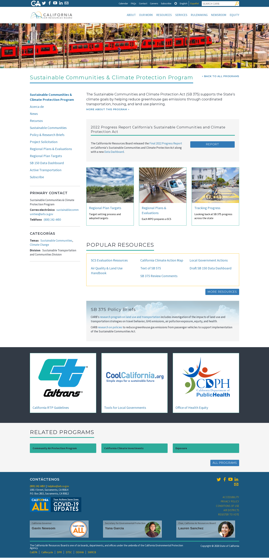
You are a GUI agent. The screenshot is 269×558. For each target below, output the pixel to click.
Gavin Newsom (43, 528)
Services (181, 15)
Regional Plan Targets (46, 156)
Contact (143, 3)
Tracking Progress (207, 208)
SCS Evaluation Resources (109, 260)
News (34, 114)
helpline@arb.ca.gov (58, 486)
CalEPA (33, 552)
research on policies (110, 327)
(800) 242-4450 (52, 220)
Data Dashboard (114, 152)
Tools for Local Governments (125, 408)
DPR (59, 552)
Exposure (181, 448)
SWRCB (92, 552)
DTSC (69, 552)
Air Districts (231, 510)
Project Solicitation (43, 142)
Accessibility (231, 497)
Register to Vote (228, 514)
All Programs (225, 463)
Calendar (123, 3)
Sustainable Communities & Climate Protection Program (52, 97)
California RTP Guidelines (51, 408)
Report (212, 144)
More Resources (222, 292)
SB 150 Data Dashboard (47, 163)
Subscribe (166, 3)
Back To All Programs (221, 76)
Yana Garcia (114, 528)
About (131, 15)
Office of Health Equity (192, 408)
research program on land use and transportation (130, 317)
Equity (234, 15)
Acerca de (37, 107)
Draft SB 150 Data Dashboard (210, 268)
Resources (164, 15)
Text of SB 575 (150, 268)
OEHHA (80, 552)
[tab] (175, 3)
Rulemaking (199, 15)
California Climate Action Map (161, 260)
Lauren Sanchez (190, 528)
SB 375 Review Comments (158, 276)
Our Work (146, 15)
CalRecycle (47, 552)
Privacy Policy (230, 501)
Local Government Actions (209, 260)
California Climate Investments (124, 448)
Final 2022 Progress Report (165, 144)
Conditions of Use (227, 506)
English (183, 3)
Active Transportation (45, 170)
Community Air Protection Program (55, 448)
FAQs (133, 3)
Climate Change (39, 245)
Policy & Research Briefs (47, 135)
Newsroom (218, 15)
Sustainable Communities (48, 128)
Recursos (36, 121)
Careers (154, 3)
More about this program (106, 109)
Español (194, 3)
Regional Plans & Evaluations (51, 149)
